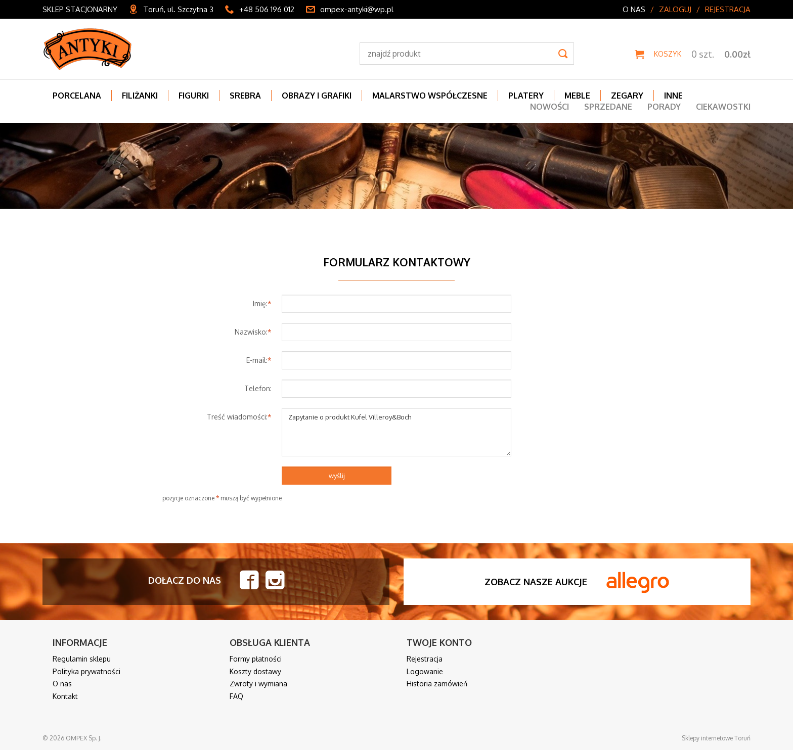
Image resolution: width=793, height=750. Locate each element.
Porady (664, 107)
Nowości (549, 107)
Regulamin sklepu (82, 658)
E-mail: (259, 360)
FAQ (236, 696)
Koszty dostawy (255, 671)
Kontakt (65, 696)
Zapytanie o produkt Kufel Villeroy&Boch (396, 432)
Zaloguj (675, 9)
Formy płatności (256, 658)
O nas (634, 9)
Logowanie (425, 671)
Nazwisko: (253, 331)
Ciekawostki (723, 107)
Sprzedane (608, 107)
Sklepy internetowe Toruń (716, 738)
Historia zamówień (437, 683)
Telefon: (258, 388)
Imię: (262, 303)
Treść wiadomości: (239, 416)
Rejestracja (728, 9)
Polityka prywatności (86, 671)
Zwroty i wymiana (258, 683)
